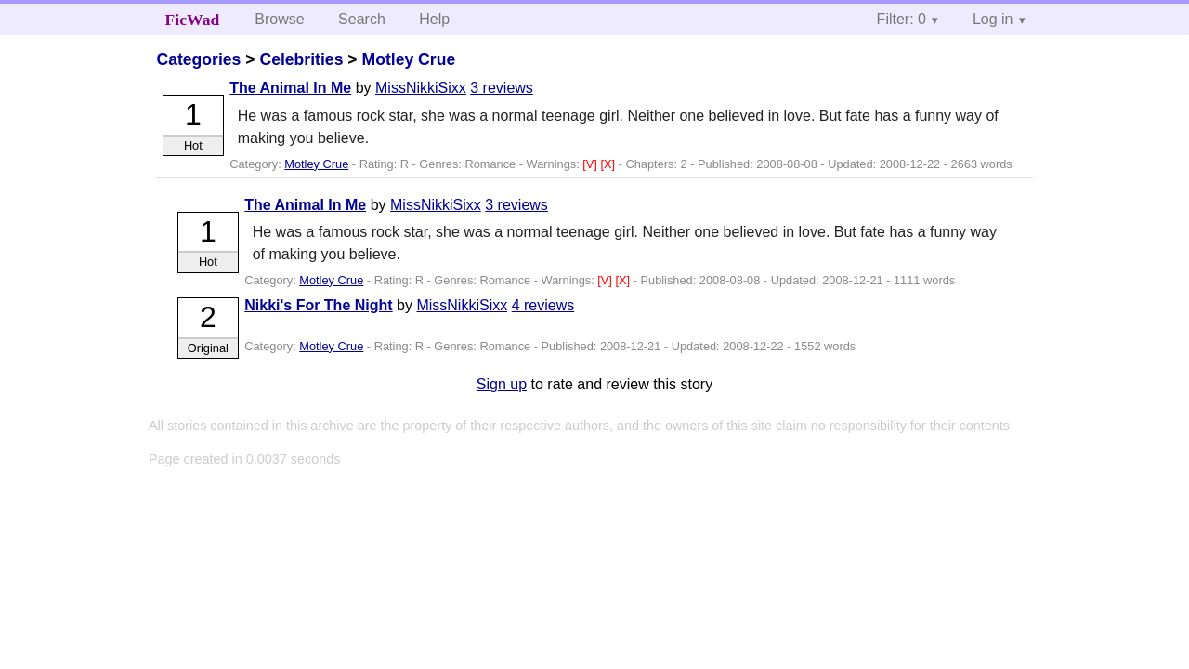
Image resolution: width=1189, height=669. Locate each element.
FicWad (192, 19)
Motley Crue (408, 59)
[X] (609, 164)
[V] (591, 164)
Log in (993, 19)
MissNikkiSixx (420, 88)
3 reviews (501, 88)
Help (434, 19)
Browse (279, 19)
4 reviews (543, 305)
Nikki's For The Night (318, 305)
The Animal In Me (290, 88)
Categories (198, 59)
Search (361, 19)
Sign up (502, 384)
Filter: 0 (901, 19)
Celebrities (301, 59)
